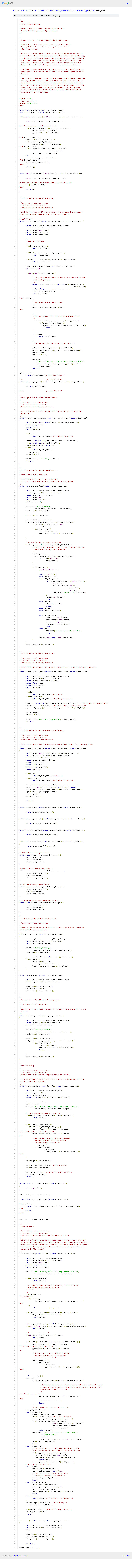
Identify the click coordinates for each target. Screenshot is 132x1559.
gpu (87, 10)
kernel (29, 10)
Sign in (127, 3)
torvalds (41, 10)
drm (92, 10)
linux (15, 10)
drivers (80, 10)
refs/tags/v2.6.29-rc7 (63, 10)
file (57, 16)
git (34, 10)
